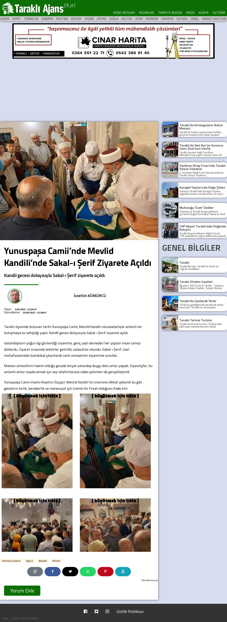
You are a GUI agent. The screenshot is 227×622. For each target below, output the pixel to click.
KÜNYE (204, 12)
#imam (56, 561)
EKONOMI (152, 18)
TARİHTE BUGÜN (170, 12)
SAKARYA (167, 18)
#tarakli (43, 561)
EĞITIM (101, 18)
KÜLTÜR (127, 18)
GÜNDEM (47, 18)
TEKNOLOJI (31, 18)
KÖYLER (76, 18)
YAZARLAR (146, 12)
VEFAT (17, 18)
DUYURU (182, 18)
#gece (29, 561)
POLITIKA (62, 18)
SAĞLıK (113, 18)
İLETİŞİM (219, 12)
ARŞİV (190, 12)
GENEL (195, 18)
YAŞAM (89, 18)
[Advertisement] (113, 89)
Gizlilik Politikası (130, 611)
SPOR (138, 18)
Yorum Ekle (22, 590)
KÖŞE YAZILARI (124, 12)
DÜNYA (5, 18)
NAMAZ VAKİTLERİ (214, 18)
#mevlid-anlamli (11, 561)
